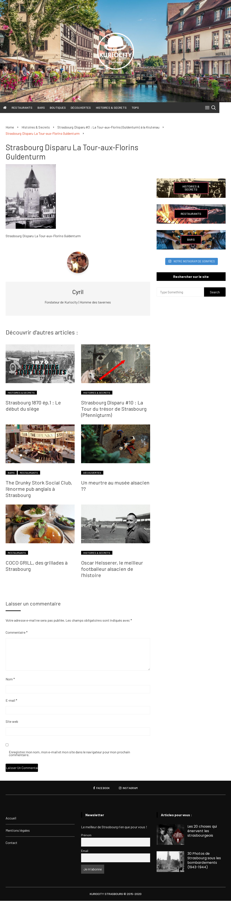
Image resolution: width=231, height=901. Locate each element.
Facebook (101, 788)
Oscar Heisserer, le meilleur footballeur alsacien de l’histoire (112, 569)
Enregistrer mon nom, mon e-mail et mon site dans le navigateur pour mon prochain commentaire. (69, 754)
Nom (10, 679)
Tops (137, 107)
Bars (43, 107)
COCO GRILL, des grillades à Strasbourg (37, 566)
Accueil (11, 818)
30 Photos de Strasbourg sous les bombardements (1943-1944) (204, 860)
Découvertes (83, 107)
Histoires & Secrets (113, 107)
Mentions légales (18, 830)
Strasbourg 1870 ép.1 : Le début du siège (33, 405)
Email (84, 851)
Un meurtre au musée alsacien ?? (115, 486)
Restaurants (24, 107)
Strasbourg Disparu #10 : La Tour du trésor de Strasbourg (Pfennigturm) (113, 408)
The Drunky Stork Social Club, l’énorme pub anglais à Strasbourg (39, 489)
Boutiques (60, 107)
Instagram (128, 788)
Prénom (86, 835)
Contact (11, 843)
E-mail (11, 700)
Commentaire (17, 632)
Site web (12, 722)
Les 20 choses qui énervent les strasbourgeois (202, 831)
